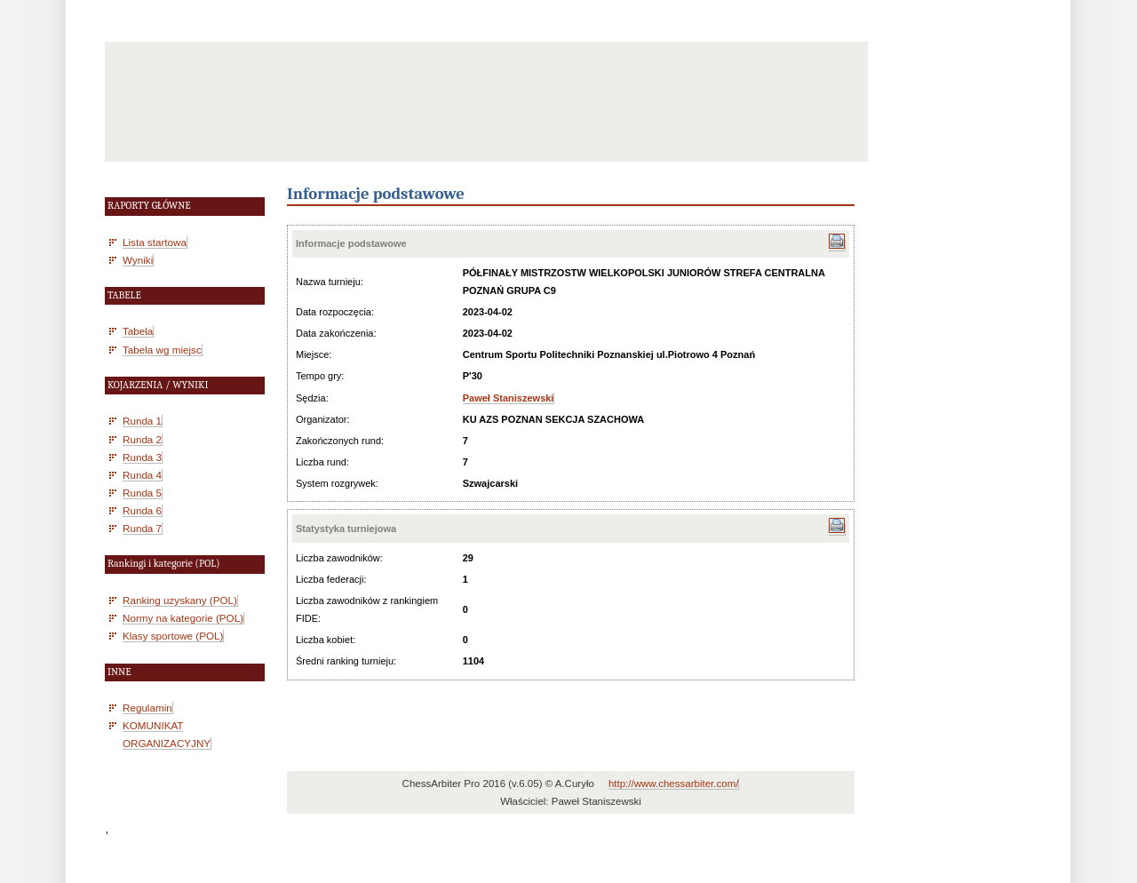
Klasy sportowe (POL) (173, 635)
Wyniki (138, 260)
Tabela (138, 331)
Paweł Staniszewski (508, 398)
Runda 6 (142, 510)
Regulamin (147, 707)
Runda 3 (142, 457)
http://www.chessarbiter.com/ (673, 783)
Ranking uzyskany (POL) (180, 600)
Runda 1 (142, 420)
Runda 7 (142, 528)
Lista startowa (155, 242)
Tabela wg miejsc (162, 349)
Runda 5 (142, 492)
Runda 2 (142, 439)
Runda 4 (142, 475)
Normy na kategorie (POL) (183, 618)
